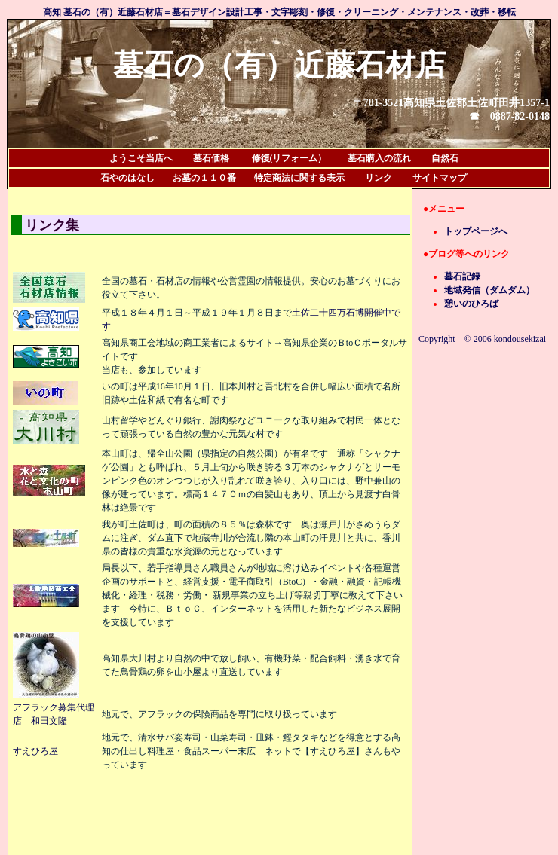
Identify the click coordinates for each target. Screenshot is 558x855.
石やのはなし (127, 178)
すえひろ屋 (35, 751)
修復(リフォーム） (289, 158)
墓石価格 (205, 158)
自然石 (444, 158)
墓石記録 (462, 276)
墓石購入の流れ (379, 158)
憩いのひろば (471, 303)
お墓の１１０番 (204, 178)
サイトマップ (439, 178)
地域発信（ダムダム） (489, 290)
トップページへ (475, 231)
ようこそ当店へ (145, 158)
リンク (378, 178)
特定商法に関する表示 (299, 178)
